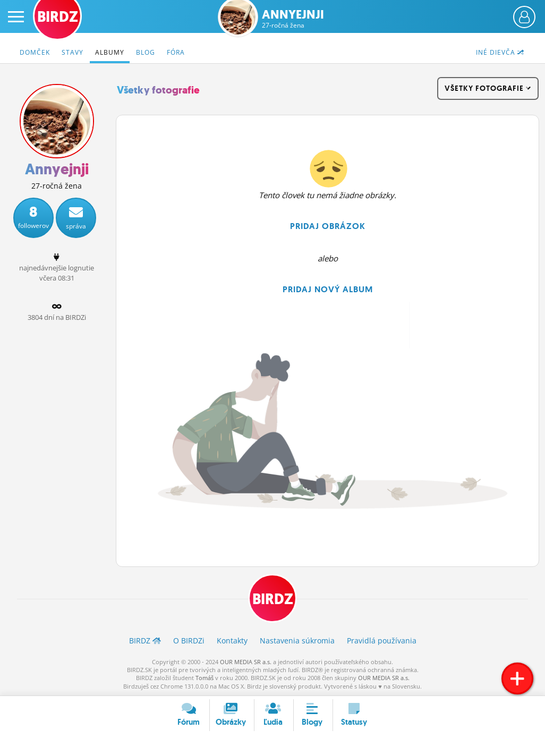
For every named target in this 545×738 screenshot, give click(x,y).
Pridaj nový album (328, 289)
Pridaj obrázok (327, 226)
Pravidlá (381, 640)
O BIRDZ (189, 640)
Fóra (176, 52)
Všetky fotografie (158, 90)
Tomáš (204, 678)
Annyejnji (293, 19)
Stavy (72, 52)
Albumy (109, 52)
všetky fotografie (488, 88)
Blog (145, 52)
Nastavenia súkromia (297, 640)
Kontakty (232, 640)
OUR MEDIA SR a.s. (245, 662)
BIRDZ (272, 599)
